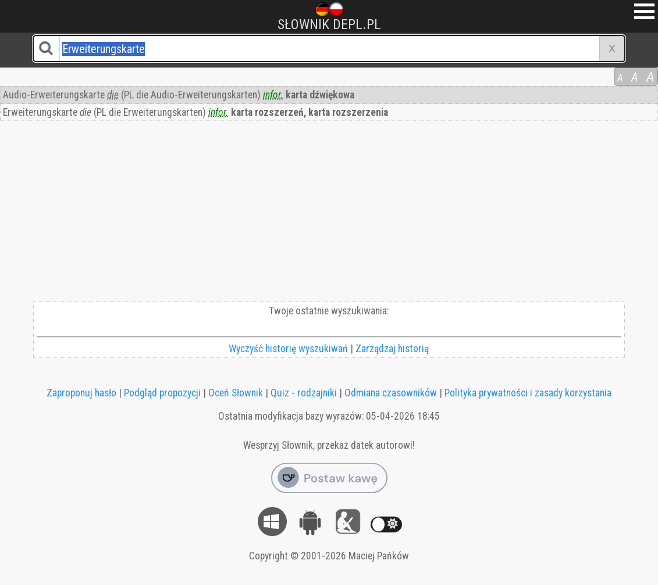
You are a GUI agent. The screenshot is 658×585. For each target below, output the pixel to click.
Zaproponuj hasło (81, 393)
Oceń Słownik (235, 393)
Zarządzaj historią (392, 348)
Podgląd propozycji (162, 393)
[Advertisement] (329, 214)
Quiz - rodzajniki (304, 393)
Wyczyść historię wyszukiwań (288, 348)
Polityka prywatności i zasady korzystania (527, 393)
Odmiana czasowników (390, 393)
